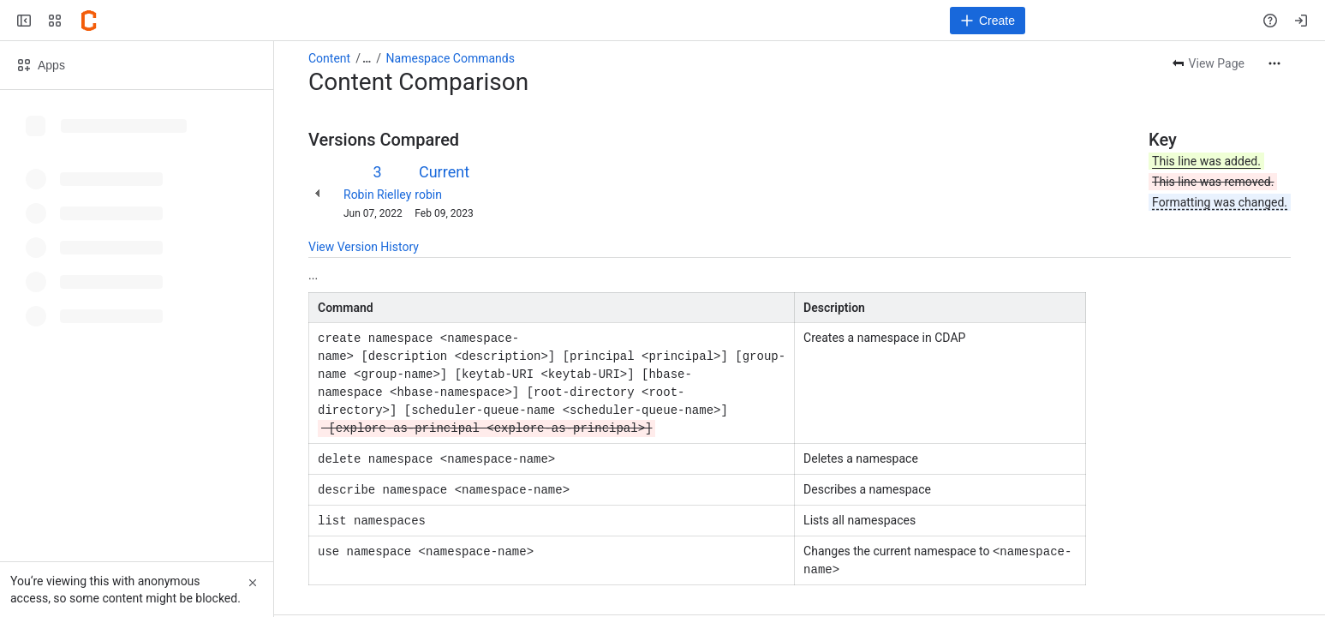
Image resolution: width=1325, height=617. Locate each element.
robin (428, 194)
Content (329, 58)
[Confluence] (89, 20)
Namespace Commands (450, 58)
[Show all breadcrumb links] (366, 58)
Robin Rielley (377, 194)
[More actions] (1274, 63)
